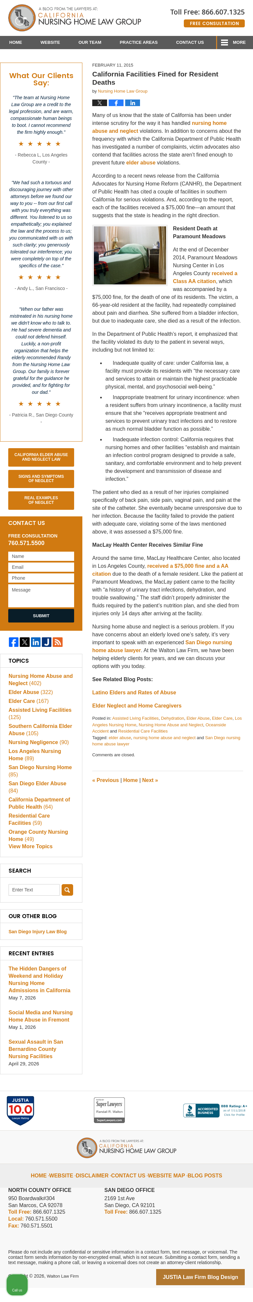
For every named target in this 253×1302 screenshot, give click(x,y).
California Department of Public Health (37, 816)
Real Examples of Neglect (41, 521)
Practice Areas (139, 42)
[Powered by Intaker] (197, 1288)
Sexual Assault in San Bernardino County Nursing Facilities (41, 1064)
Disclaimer (99, 1185)
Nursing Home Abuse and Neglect (171, 745)
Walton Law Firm (64, 1291)
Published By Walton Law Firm (207, 15)
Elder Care (222, 739)
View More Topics (29, 861)
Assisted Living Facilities (135, 739)
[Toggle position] (217, 1091)
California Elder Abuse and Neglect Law (41, 477)
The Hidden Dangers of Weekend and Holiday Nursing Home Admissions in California (40, 994)
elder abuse (140, 184)
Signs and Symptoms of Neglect (41, 499)
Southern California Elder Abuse (38, 750)
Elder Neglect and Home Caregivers (137, 727)
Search (67, 905)
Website (50, 42)
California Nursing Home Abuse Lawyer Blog (74, 18)
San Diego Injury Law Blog (38, 946)
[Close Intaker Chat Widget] (231, 1091)
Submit (41, 636)
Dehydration (172, 739)
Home (15, 42)
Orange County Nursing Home (36, 849)
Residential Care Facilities (143, 752)
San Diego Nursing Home (38, 791)
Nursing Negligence (37, 763)
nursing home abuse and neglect (164, 758)
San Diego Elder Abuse (41, 804)
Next (150, 801)
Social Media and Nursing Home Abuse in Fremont (39, 1031)
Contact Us (190, 42)
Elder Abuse (198, 739)
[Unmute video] (136, 1091)
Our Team (89, 42)
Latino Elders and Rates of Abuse (134, 713)
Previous (105, 801)
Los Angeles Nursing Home (41, 775)
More (239, 42)
